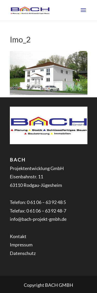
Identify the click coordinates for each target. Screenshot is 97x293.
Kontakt (18, 236)
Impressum (21, 244)
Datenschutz (23, 253)
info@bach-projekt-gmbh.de (38, 219)
